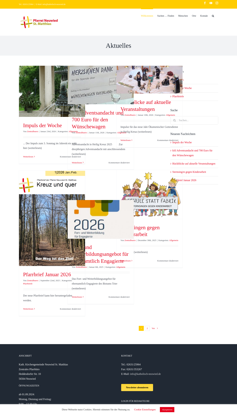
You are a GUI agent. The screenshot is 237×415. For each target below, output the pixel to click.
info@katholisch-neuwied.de (145, 374)
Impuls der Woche (42, 125)
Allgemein (170, 115)
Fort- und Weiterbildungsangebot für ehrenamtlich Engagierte (100, 254)
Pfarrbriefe (27, 283)
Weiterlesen (28, 156)
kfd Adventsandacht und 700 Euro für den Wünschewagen (97, 119)
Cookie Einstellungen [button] (145, 409)
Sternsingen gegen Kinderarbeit (189, 171)
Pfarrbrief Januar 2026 (47, 274)
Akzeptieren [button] (167, 409)
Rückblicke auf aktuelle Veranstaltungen (193, 163)
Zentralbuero (32, 131)
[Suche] (213, 16)
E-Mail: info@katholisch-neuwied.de (50, 4)
